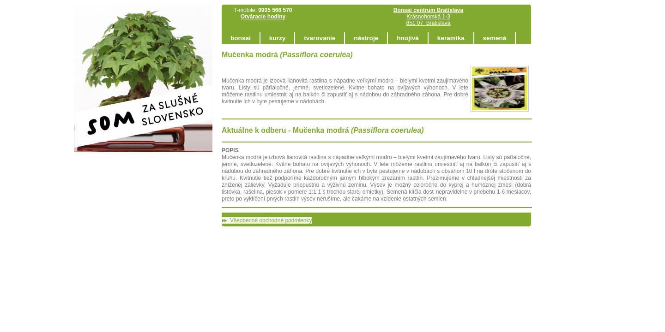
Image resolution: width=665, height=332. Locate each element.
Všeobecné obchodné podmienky (271, 220)
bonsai (240, 38)
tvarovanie (319, 38)
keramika (451, 38)
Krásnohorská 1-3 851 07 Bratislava (428, 16)
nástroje (366, 38)
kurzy (277, 38)
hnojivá (408, 38)
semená (495, 38)
